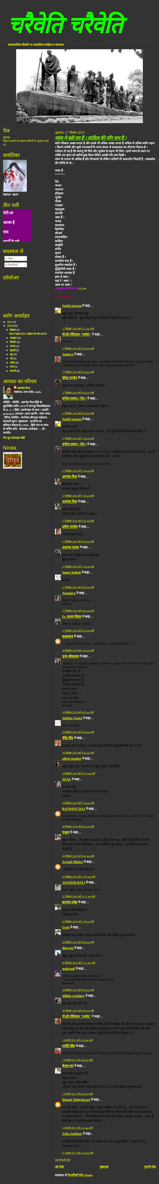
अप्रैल (13, 362)
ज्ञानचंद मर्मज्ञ (69, 902)
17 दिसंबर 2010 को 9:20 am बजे (78, 541)
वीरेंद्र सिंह (67, 738)
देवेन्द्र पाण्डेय (69, 378)
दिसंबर (13, 330)
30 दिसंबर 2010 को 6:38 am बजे (78, 1010)
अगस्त (13, 346)
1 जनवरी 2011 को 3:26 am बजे (77, 1060)
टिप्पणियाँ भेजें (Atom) (80, 1175)
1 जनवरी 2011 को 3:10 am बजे (77, 1040)
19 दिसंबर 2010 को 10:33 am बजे (78, 773)
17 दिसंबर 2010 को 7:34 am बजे (78, 470)
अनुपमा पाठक (70, 547)
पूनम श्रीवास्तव (70, 656)
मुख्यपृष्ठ (104, 1166)
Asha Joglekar (72, 1133)
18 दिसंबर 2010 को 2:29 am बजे (78, 650)
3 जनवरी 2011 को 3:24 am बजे (77, 1128)
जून (12, 354)
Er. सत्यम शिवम (71, 616)
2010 (10, 325)
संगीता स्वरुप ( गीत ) (74, 398)
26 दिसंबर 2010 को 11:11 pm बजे (78, 962)
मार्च (12, 366)
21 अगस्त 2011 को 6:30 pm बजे (77, 1153)
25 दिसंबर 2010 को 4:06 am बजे (78, 942)
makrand (68, 968)
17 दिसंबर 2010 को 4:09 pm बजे (78, 587)
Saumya (67, 354)
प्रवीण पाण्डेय (70, 526)
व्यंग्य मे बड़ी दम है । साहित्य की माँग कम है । (90, 138)
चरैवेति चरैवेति (65, 25)
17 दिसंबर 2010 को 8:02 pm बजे (78, 610)
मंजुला (65, 832)
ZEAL (66, 779)
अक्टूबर (14, 337)
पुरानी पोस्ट (150, 1166)
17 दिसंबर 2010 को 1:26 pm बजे (78, 566)
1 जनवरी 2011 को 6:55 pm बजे (77, 1094)
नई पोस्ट (59, 1166)
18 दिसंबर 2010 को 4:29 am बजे (78, 712)
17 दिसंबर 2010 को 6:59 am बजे (78, 413)
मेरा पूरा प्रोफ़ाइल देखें (14, 437)
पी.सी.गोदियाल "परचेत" (76, 334)
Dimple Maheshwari (76, 1099)
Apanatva (69, 593)
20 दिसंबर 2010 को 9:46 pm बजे (78, 856)
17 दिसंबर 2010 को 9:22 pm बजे (78, 630)
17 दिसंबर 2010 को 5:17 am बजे (78, 328)
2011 (10, 321)
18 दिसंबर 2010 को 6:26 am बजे (78, 752)
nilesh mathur (71, 758)
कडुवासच (67, 636)
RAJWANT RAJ (73, 809)
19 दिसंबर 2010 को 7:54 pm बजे (78, 803)
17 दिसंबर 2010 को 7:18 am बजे (78, 438)
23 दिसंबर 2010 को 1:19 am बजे (78, 921)
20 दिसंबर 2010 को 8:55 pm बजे (78, 826)
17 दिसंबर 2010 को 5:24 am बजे (78, 348)
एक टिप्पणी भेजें (62, 1160)
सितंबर (13, 342)
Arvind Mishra (72, 862)
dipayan (67, 948)
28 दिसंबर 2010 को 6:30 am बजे (78, 990)
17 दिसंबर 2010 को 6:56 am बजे (78, 392)
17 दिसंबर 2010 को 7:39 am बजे (78, 495)
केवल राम (67, 1066)
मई (11, 358)
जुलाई (13, 350)
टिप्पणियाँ (11, 265)
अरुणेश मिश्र (69, 476)
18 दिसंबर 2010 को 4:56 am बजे (78, 732)
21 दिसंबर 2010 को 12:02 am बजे (78, 876)
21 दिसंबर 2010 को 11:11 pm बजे (78, 896)
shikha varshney (73, 995)
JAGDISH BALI (73, 882)
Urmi (66, 927)
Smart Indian (71, 572)
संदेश (9, 258)
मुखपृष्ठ (6, 137)
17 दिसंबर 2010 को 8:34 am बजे (78, 520)
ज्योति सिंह (68, 1046)
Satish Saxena (72, 305)
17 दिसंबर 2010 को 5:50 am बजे (78, 372)
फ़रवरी (13, 371)
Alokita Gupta (72, 718)
